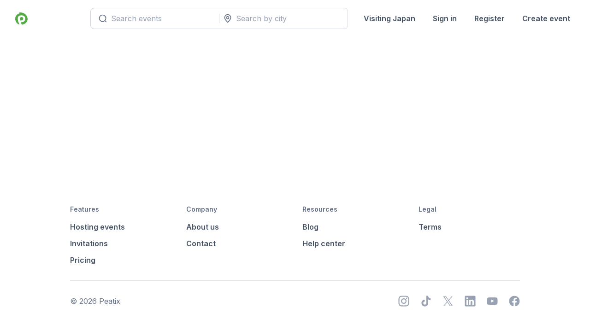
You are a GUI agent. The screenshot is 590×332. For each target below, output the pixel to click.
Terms (430, 226)
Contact (201, 243)
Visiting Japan (388, 18)
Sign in (444, 18)
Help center (323, 243)
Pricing (82, 260)
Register (488, 18)
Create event (545, 18)
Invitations (89, 243)
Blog (310, 226)
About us (202, 226)
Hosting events (97, 226)
